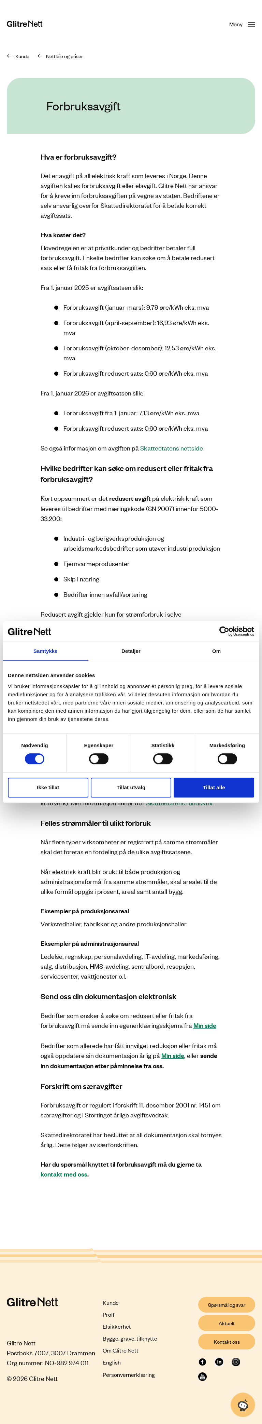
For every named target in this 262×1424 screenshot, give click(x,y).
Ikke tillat (48, 787)
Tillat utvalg (131, 787)
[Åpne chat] (243, 1405)
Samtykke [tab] (45, 651)
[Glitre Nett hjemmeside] (25, 24)
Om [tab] (216, 651)
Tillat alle (214, 787)
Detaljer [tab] (131, 651)
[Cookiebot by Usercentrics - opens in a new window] (224, 631)
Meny (242, 24)
